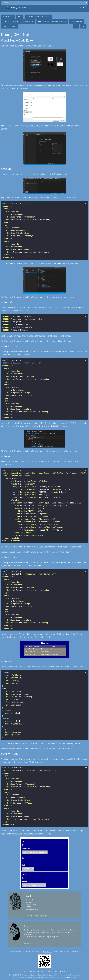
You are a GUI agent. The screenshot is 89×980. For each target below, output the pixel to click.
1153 (77, 952)
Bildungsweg (77, 21)
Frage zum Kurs (9, 26)
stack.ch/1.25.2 (47, 952)
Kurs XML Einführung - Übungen (52, 21)
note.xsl (54, 552)
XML (19, 16)
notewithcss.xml (43, 834)
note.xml (55, 297)
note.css (55, 748)
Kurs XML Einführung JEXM (38, 16)
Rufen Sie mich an (41, 916)
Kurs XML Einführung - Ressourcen (18, 21)
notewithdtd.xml (58, 451)
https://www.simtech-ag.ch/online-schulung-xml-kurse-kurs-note (44, 971)
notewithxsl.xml (43, 637)
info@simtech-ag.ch (32, 909)
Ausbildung (8, 16)
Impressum (28, 943)
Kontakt (29, 916)
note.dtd (55, 341)
